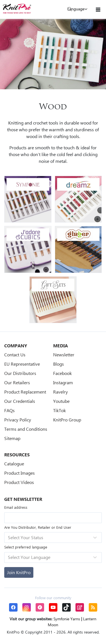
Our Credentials (19, 401)
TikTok (59, 410)
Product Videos (19, 482)
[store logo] (17, 9)
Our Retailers (17, 382)
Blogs (58, 364)
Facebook (62, 373)
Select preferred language (25, 547)
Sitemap (12, 438)
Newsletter (63, 354)
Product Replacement (25, 392)
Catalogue (14, 463)
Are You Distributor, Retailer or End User (37, 527)
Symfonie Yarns (66, 618)
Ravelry (60, 392)
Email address (15, 507)
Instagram (63, 382)
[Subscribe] (18, 572)
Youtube (61, 401)
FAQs (9, 410)
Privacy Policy (17, 420)
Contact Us (14, 354)
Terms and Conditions (25, 429)
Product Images (19, 473)
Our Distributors (20, 373)
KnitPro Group (67, 420)
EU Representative (22, 364)
